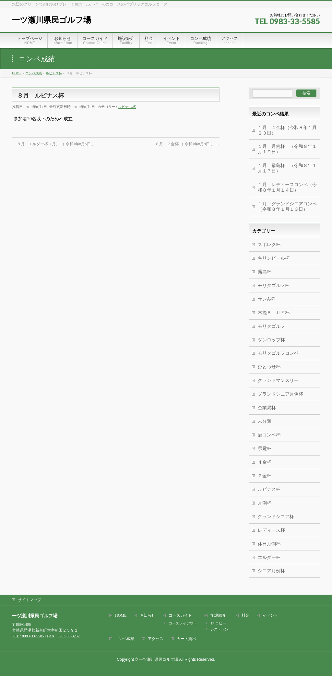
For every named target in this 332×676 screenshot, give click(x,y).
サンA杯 (266, 299)
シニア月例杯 (271, 570)
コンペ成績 (125, 639)
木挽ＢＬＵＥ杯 (274, 312)
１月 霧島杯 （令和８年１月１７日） (289, 168)
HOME (120, 615)
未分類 (264, 421)
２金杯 (264, 475)
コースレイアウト (183, 623)
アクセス (155, 639)
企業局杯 (267, 407)
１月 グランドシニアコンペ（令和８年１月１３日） (287, 206)
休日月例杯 (269, 543)
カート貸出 (186, 639)
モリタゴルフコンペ (278, 353)
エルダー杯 (269, 557)
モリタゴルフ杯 (274, 285)
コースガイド (180, 615)
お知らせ (147, 615)
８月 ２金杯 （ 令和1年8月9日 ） (187, 144)
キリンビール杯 (274, 258)
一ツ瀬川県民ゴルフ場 (51, 20)
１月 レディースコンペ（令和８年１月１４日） (287, 187)
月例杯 (264, 503)
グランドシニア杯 (276, 516)
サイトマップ (29, 600)
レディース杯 (271, 530)
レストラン (219, 629)
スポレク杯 (269, 244)
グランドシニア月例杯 (280, 394)
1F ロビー (218, 623)
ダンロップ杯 (271, 340)
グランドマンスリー (278, 380)
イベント (270, 615)
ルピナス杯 (127, 107)
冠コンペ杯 (269, 435)
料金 (245, 615)
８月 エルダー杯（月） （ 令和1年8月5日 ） (54, 144)
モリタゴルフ (271, 326)
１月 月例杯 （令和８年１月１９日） (287, 149)
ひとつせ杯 (269, 366)
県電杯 (264, 448)
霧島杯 (264, 271)
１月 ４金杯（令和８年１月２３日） (287, 130)
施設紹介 (218, 615)
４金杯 (264, 462)
